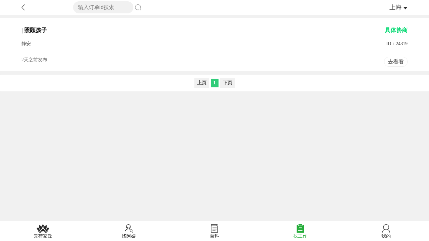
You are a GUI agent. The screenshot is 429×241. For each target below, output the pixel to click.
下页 (227, 82)
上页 (201, 82)
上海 (395, 7)
